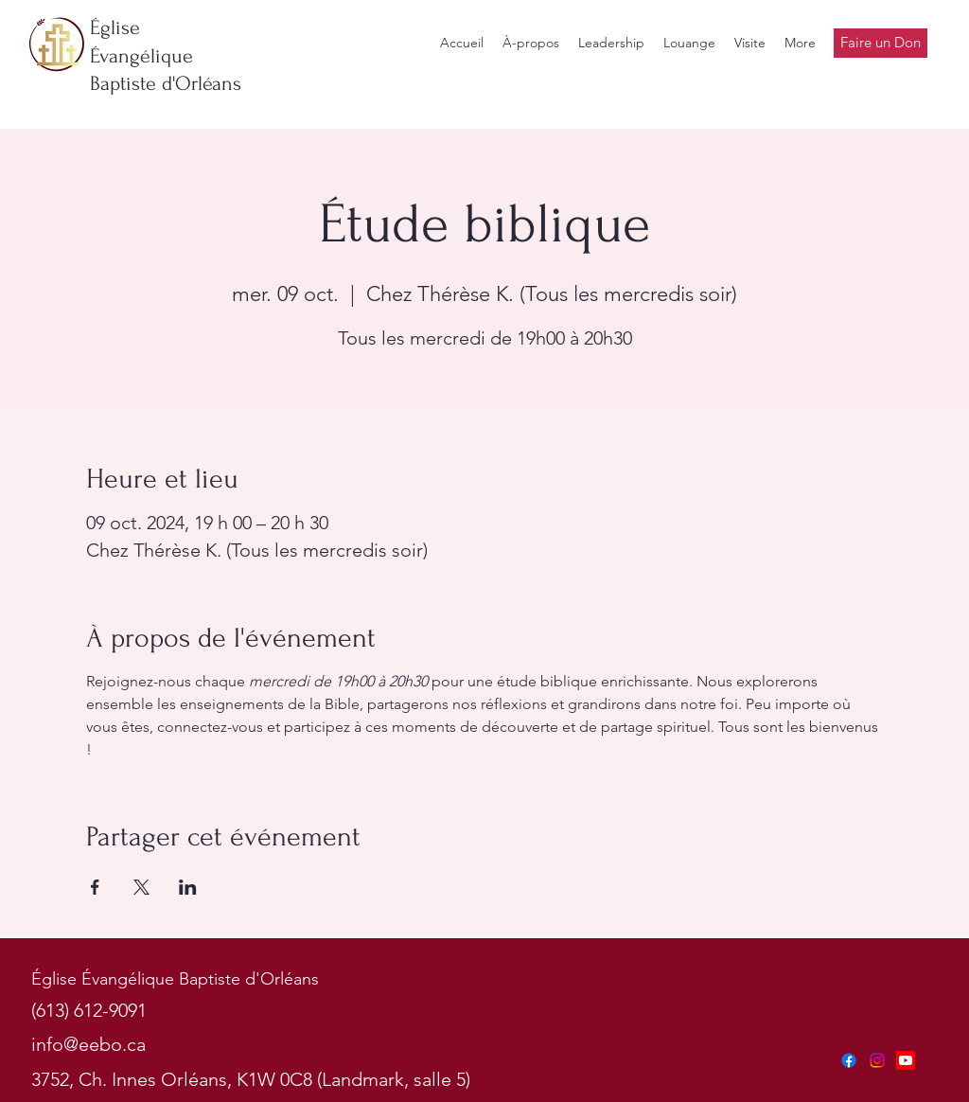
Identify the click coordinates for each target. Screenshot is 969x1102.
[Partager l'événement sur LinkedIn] (188, 887)
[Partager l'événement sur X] (141, 887)
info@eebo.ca (88, 1044)
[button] (611, 43)
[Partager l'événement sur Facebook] (95, 887)
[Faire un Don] (880, 43)
